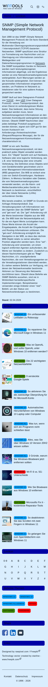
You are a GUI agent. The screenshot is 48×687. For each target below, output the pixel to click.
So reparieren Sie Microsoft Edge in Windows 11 (30, 331)
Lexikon (20, 16)
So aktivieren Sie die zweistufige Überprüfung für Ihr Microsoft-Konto (30, 394)
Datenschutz (21, 676)
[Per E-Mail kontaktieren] (20, 633)
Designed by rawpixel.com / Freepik (20, 651)
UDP (23, 100)
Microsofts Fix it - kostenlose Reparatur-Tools (29, 504)
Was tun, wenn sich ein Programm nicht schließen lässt (29, 427)
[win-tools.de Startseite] (12, 6)
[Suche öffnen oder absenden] (31, 6)
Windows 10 (26, 597)
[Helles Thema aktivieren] (38, 6)
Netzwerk (40, 63)
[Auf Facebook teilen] (5, 633)
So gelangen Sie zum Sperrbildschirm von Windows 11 (29, 537)
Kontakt (8, 676)
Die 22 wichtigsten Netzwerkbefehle (30, 363)
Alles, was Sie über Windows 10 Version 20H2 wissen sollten (30, 443)
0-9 (5, 561)
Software (8, 611)
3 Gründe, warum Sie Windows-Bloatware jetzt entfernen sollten (30, 459)
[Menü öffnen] (43, 6)
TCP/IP (10, 100)
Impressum (37, 676)
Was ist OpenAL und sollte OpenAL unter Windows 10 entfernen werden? (30, 348)
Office (32, 604)
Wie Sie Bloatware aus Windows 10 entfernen (30, 489)
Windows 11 (9, 597)
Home (7, 16)
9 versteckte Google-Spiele (26, 378)
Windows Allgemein (13, 604)
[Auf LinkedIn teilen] (13, 633)
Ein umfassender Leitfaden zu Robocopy (30, 316)
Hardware (24, 611)
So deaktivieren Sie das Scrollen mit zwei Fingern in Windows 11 (29, 521)
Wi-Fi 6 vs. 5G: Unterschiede (28, 473)
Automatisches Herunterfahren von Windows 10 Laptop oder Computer (29, 410)
